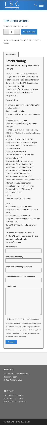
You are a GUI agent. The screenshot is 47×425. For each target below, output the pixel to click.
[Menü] (40, 5)
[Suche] (34, 5)
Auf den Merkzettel (29, 32)
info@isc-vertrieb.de (18, 401)
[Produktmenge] (11, 32)
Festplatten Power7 (26, 40)
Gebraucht (37, 40)
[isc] (19, 5)
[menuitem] (34, 5)
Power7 (6, 43)
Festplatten (15, 40)
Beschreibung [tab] (11, 54)
